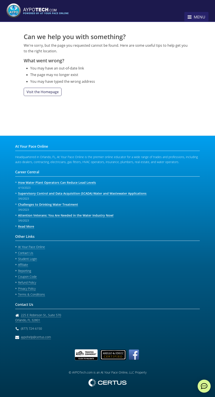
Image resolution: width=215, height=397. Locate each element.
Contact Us (25, 253)
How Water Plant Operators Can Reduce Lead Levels (57, 182)
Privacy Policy (27, 288)
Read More (26, 226)
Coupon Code (27, 277)
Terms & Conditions (31, 294)
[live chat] (204, 386)
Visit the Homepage (43, 91)
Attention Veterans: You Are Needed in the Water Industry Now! (65, 215)
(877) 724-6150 (31, 328)
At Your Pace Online (31, 247)
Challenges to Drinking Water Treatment (48, 204)
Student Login (27, 259)
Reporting (24, 271)
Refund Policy (27, 282)
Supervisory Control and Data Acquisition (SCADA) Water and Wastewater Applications (82, 193)
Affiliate (23, 265)
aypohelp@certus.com (36, 337)
